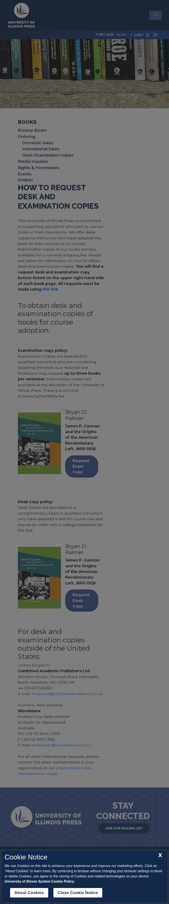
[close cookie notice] (160, 855)
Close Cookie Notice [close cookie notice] (78, 892)
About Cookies (29, 892)
